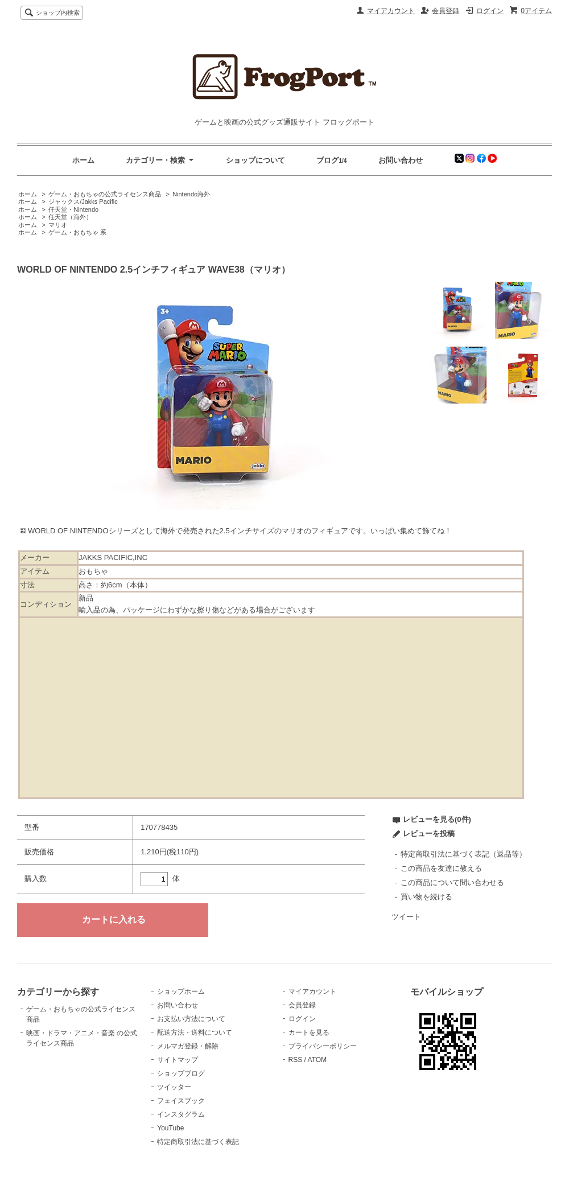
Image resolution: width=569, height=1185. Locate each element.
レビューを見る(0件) (437, 819)
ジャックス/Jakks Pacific (83, 201)
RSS (295, 1060)
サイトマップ (177, 1060)
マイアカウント (391, 11)
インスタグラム (181, 1114)
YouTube (170, 1128)
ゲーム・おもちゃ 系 (77, 232)
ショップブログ (181, 1073)
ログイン (490, 11)
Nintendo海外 (191, 194)
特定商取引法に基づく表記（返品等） (463, 854)
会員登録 (445, 11)
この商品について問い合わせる (452, 882)
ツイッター (174, 1087)
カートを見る (308, 1032)
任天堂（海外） (70, 216)
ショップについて (255, 160)
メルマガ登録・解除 (187, 1046)
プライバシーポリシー (322, 1046)
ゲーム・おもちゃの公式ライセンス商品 (104, 194)
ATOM (317, 1060)
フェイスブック (181, 1101)
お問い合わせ (400, 160)
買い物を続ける (426, 896)
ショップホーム (181, 991)
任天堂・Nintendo (73, 209)
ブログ (327, 160)
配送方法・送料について (194, 1032)
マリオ (57, 224)
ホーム (83, 160)
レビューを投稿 (429, 833)
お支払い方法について (191, 1019)
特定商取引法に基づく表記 (198, 1142)
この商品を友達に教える (441, 868)
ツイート (406, 916)
